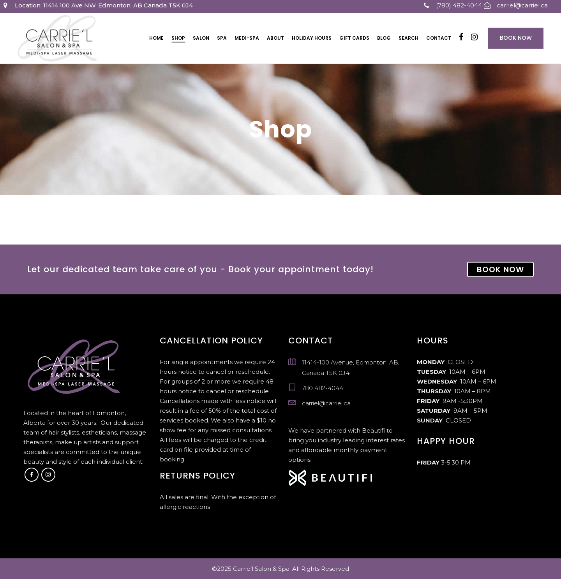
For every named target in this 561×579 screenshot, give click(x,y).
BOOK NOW (500, 269)
